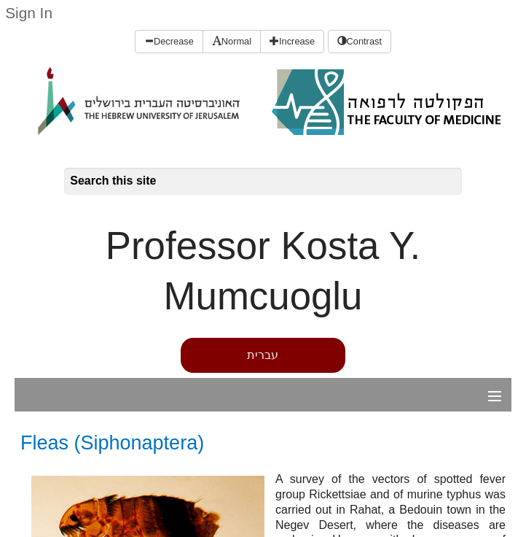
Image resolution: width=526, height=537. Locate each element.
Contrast (359, 41)
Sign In (28, 12)
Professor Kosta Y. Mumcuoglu (263, 270)
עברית (262, 355)
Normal (231, 41)
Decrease (169, 41)
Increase (292, 41)
